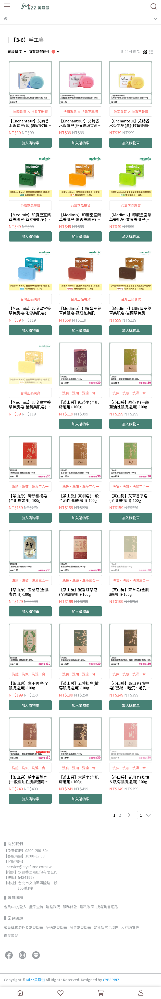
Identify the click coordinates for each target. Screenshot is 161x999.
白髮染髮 (11, 935)
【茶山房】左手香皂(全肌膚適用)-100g (28, 685)
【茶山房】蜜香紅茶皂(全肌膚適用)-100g (78, 592)
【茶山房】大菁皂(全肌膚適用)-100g (79, 779)
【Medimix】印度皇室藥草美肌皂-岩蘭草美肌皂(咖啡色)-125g (130, 310)
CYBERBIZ (111, 979)
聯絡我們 (53, 906)
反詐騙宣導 (130, 927)
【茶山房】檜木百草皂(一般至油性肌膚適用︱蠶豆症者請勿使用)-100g (30, 779)
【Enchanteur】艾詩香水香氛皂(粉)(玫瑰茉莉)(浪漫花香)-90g (79, 123)
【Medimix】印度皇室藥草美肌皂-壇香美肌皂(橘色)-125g (80, 217)
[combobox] (17, 51)
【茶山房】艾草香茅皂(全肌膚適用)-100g (128, 498)
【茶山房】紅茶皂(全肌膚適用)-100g (79, 404)
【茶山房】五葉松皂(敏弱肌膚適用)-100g (79, 685)
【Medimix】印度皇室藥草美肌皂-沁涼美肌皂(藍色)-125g (30, 310)
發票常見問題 (80, 927)
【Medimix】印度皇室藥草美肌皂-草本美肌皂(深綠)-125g (30, 217)
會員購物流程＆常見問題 (23, 927)
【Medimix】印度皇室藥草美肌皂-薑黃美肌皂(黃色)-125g (30, 404)
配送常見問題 (56, 927)
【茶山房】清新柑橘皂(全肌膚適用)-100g (28, 498)
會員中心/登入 (15, 906)
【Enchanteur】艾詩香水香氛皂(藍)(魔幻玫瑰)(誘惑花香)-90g (29, 123)
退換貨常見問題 (106, 927)
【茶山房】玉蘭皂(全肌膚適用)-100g (28, 592)
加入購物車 (30, 142)
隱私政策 (87, 906)
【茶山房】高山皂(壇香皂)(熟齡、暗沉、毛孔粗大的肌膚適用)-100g (129, 685)
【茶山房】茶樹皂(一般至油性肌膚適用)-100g (79, 498)
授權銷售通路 (107, 906)
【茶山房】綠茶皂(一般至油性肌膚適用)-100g (129, 404)
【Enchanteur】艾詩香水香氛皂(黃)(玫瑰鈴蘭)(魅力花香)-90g (129, 123)
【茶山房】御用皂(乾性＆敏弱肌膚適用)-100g (129, 779)
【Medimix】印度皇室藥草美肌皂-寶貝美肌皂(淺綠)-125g (130, 217)
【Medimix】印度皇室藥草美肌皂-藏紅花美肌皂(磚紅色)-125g (80, 310)
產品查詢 (36, 906)
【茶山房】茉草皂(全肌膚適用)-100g (129, 592)
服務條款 (70, 906)
